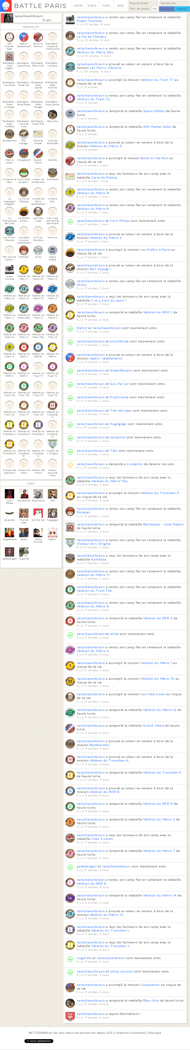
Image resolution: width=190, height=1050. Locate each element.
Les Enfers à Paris (155, 249)
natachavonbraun (29, 16)
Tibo (113, 450)
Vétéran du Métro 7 (159, 851)
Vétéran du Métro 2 (106, 238)
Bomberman (99, 745)
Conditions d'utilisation (130, 1032)
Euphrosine (119, 397)
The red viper (121, 410)
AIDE (120, 5)
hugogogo (118, 424)
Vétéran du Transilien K (162, 772)
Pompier (83, 512)
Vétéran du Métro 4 (93, 651)
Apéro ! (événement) (106, 358)
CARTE (78, 5)
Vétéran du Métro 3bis (95, 52)
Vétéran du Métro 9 (93, 193)
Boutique (155, 1032)
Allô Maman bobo (157, 127)
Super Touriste (89, 21)
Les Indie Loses (153, 694)
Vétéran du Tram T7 (157, 80)
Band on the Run (154, 158)
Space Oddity (154, 111)
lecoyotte (117, 437)
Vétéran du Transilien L (110, 930)
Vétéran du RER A (158, 618)
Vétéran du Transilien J (110, 946)
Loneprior (135, 464)
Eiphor (82, 328)
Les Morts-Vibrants (106, 68)
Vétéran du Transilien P (160, 493)
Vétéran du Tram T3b (94, 590)
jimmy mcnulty (121, 971)
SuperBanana (121, 370)
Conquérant (150, 985)
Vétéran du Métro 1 (156, 663)
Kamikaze (98, 559)
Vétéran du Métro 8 (93, 209)
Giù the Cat (119, 384)
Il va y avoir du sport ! (109, 300)
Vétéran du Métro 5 (159, 819)
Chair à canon (102, 839)
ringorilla (84, 958)
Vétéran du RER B (104, 792)
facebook (166, 8)
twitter (182, 8)
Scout (81, 285)
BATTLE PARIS (40, 5)
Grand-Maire (153, 725)
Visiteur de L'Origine (93, 544)
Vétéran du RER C (158, 312)
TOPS (106, 5)
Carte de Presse (104, 177)
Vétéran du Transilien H (109, 760)
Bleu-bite (151, 1000)
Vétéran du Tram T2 (93, 99)
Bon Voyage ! (100, 269)
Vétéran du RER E (91, 883)
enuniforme (119, 341)
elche (114, 634)
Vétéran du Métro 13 (106, 915)
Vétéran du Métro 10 (157, 678)
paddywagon (87, 866)
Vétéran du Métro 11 (93, 575)
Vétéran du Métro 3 (106, 146)
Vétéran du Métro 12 (159, 710)
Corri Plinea (119, 221)
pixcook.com (88, 1032)
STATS (92, 5)
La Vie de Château (91, 36)
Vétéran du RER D (158, 804)
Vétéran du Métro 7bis (109, 481)
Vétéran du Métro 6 (93, 606)
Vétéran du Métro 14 (160, 895)
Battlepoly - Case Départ (163, 524)
